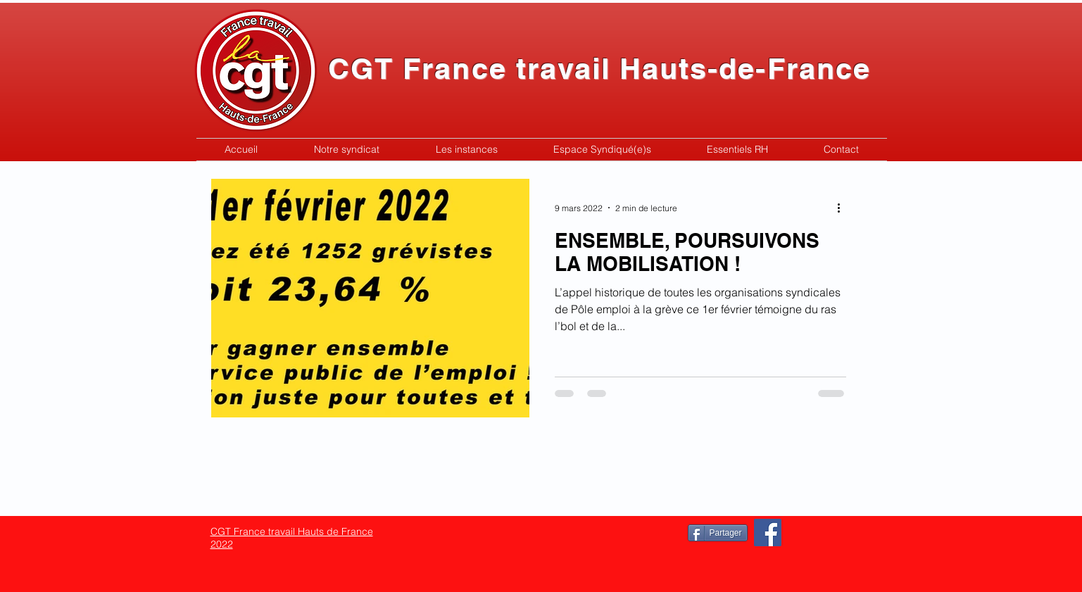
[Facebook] (767, 532)
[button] (347, 149)
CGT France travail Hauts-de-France (599, 68)
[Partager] (718, 532)
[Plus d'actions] (844, 207)
